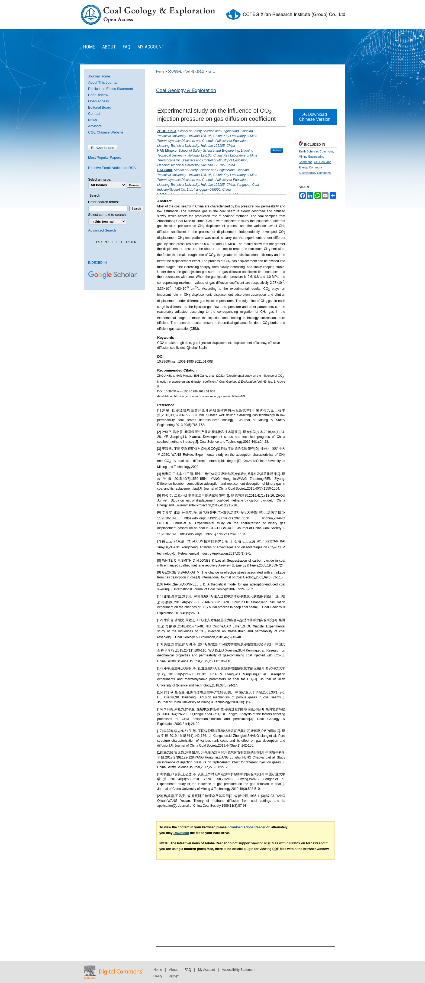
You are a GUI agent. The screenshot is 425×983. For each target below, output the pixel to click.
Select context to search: (107, 215)
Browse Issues (102, 148)
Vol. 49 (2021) (194, 71)
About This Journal (102, 82)
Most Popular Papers (104, 157)
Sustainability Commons (315, 172)
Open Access (98, 101)
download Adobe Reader (246, 827)
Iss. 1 (211, 71)
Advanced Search (102, 230)
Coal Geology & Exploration (186, 90)
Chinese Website (105, 132)
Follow (276, 150)
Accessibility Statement (238, 970)
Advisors (95, 126)
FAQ (188, 970)
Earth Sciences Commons (316, 151)
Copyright (173, 976)
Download (181, 833)
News (92, 120)
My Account (206, 970)
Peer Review (98, 95)
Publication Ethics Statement (110, 89)
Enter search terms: (103, 202)
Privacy (157, 976)
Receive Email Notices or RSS (112, 168)
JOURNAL (175, 71)
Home (160, 71)
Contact (94, 114)
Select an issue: (99, 179)
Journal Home (99, 76)
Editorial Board (99, 107)
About (173, 970)
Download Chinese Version (315, 117)
